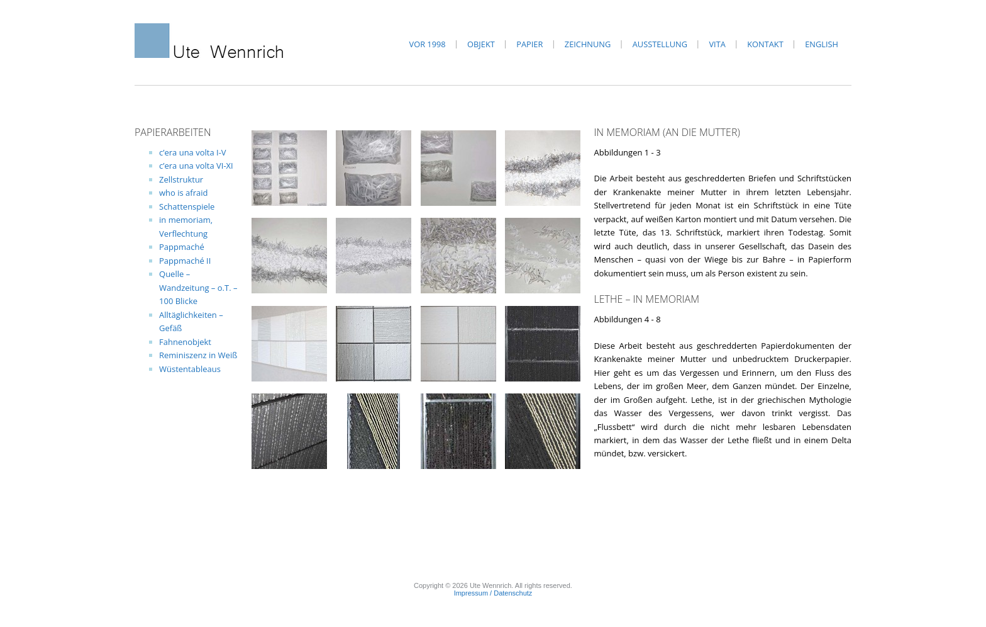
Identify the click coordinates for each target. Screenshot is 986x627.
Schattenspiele (186, 206)
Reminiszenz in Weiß (198, 355)
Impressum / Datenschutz (493, 593)
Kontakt (765, 44)
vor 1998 (427, 44)
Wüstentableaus (190, 369)
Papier (529, 44)
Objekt (481, 44)
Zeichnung (588, 44)
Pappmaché (181, 246)
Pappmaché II (185, 260)
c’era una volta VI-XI (196, 165)
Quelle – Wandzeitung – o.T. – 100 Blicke (198, 287)
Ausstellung (660, 44)
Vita (717, 44)
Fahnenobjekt (185, 341)
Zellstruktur (181, 179)
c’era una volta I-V (192, 152)
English (821, 44)
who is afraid (183, 192)
